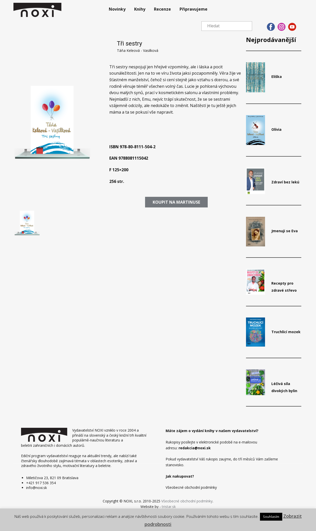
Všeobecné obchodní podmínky (187, 501)
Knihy (139, 9)
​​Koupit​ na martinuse (176, 202)
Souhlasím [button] (271, 516)
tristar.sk (169, 506)
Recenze (162, 9)
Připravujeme (193, 9)
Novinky (117, 9)
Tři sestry (129, 43)
